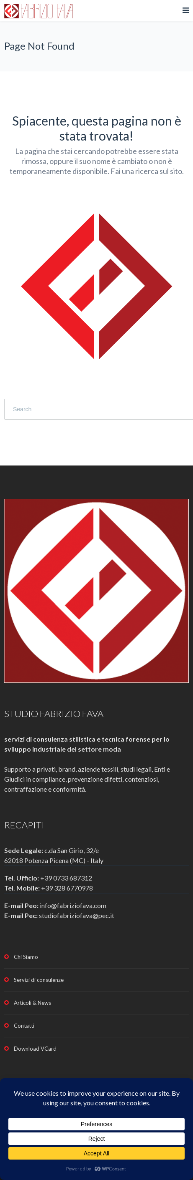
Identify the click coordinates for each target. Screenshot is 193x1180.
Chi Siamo (26, 957)
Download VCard (35, 1048)
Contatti (24, 1025)
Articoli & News (32, 1002)
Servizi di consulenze (39, 979)
